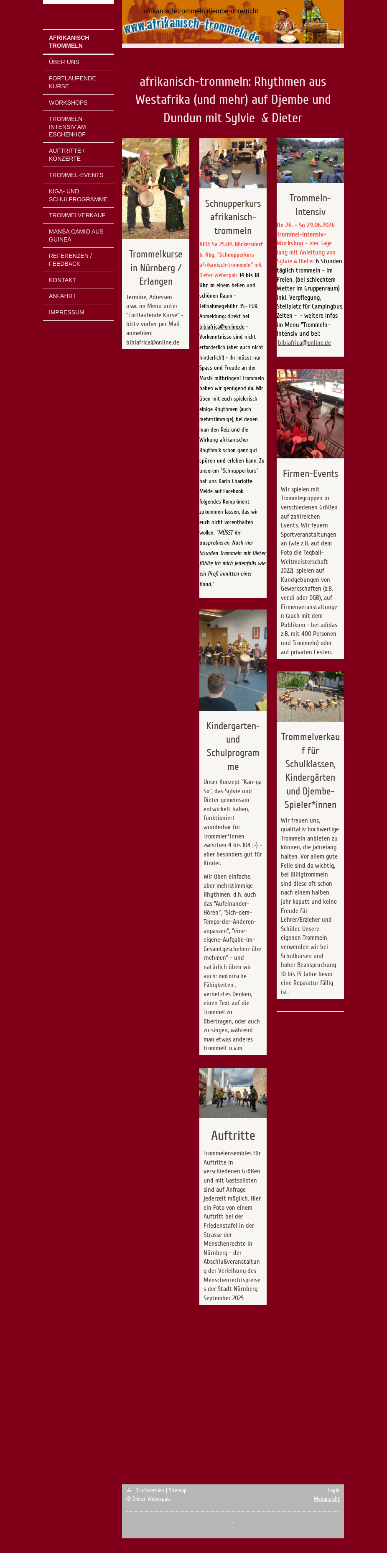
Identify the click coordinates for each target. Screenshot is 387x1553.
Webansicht (327, 1498)
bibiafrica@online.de (304, 343)
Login (334, 1490)
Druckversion (146, 1490)
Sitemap (178, 1490)
